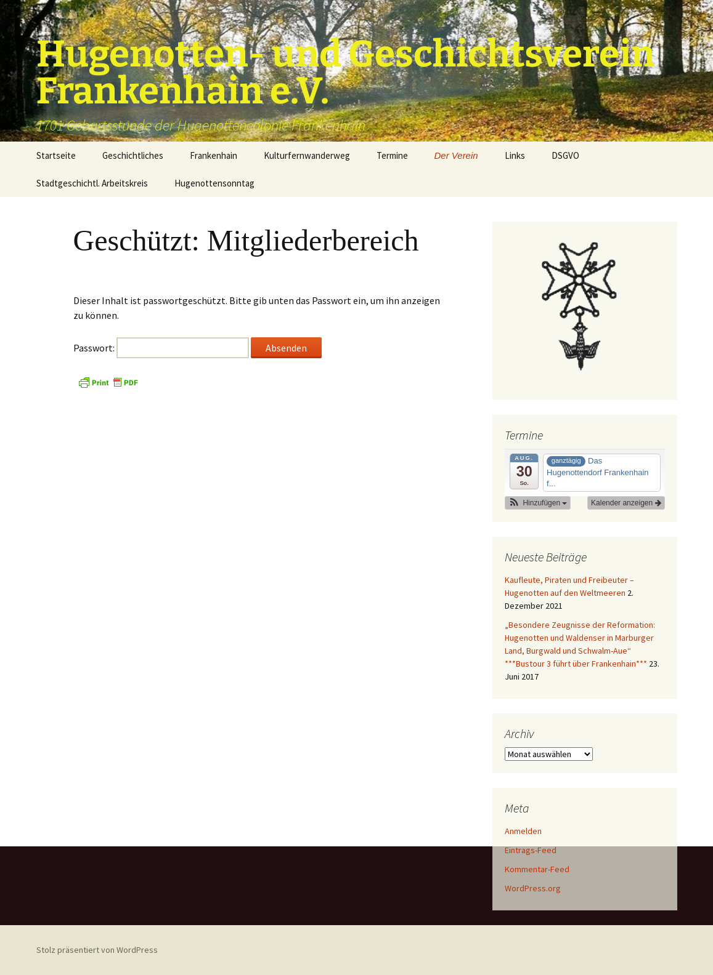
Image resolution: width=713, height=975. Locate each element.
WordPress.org (533, 888)
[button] (538, 503)
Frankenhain (213, 155)
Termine (392, 155)
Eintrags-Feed (530, 850)
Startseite (56, 155)
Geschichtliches (132, 155)
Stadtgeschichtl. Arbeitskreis (92, 183)
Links (515, 155)
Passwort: (161, 348)
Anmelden (523, 831)
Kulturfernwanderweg (307, 155)
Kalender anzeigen (626, 503)
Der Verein (456, 155)
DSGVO (565, 155)
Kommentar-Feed (537, 869)
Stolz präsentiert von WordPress (97, 949)
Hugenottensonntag (214, 183)
